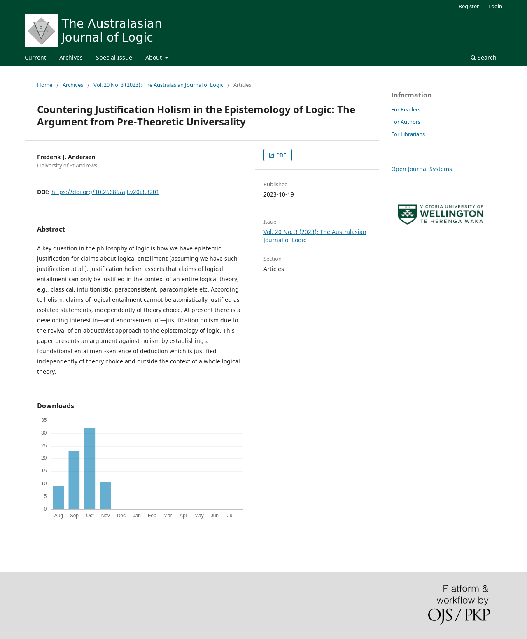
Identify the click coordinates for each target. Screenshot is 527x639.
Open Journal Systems (421, 169)
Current (35, 57)
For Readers (405, 109)
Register (469, 6)
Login (495, 6)
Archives (71, 57)
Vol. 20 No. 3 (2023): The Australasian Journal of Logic (158, 84)
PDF (280, 155)
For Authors (405, 121)
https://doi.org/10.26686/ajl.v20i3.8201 (105, 192)
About (154, 57)
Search (484, 57)
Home (44, 84)
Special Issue (114, 57)
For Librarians (408, 134)
